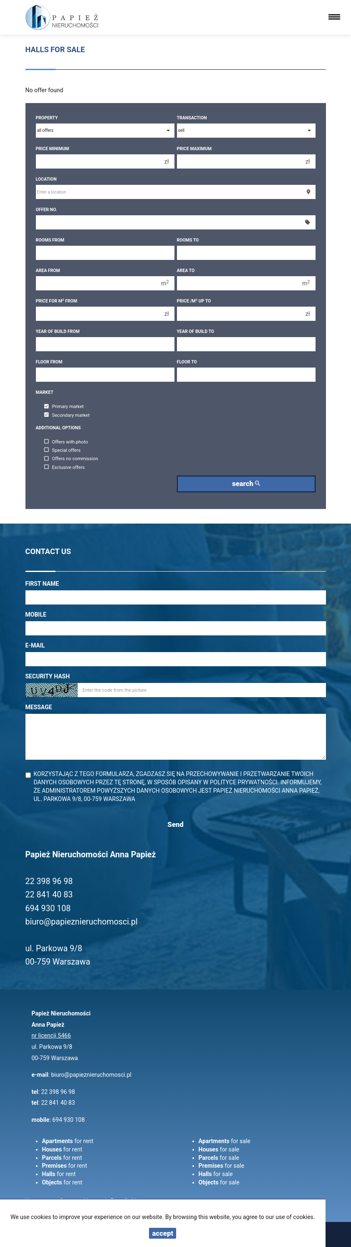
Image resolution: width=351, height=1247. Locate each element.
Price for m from (57, 301)
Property (47, 118)
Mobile (35, 614)
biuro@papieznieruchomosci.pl (91, 1074)
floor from (49, 362)
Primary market (64, 407)
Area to (186, 270)
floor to (187, 362)
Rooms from (50, 240)
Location (46, 179)
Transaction (192, 118)
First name (42, 583)
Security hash (47, 676)
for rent (67, 1141)
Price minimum (52, 148)
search (246, 483)
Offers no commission (71, 459)
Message (38, 707)
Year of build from (58, 331)
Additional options (58, 428)
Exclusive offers (64, 467)
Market (44, 392)
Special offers (62, 450)
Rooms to (188, 240)
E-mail (35, 645)
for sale (224, 1141)
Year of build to (196, 331)
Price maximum (194, 148)
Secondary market (67, 415)
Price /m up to (194, 301)
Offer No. (46, 209)
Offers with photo (66, 442)
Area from (48, 270)
